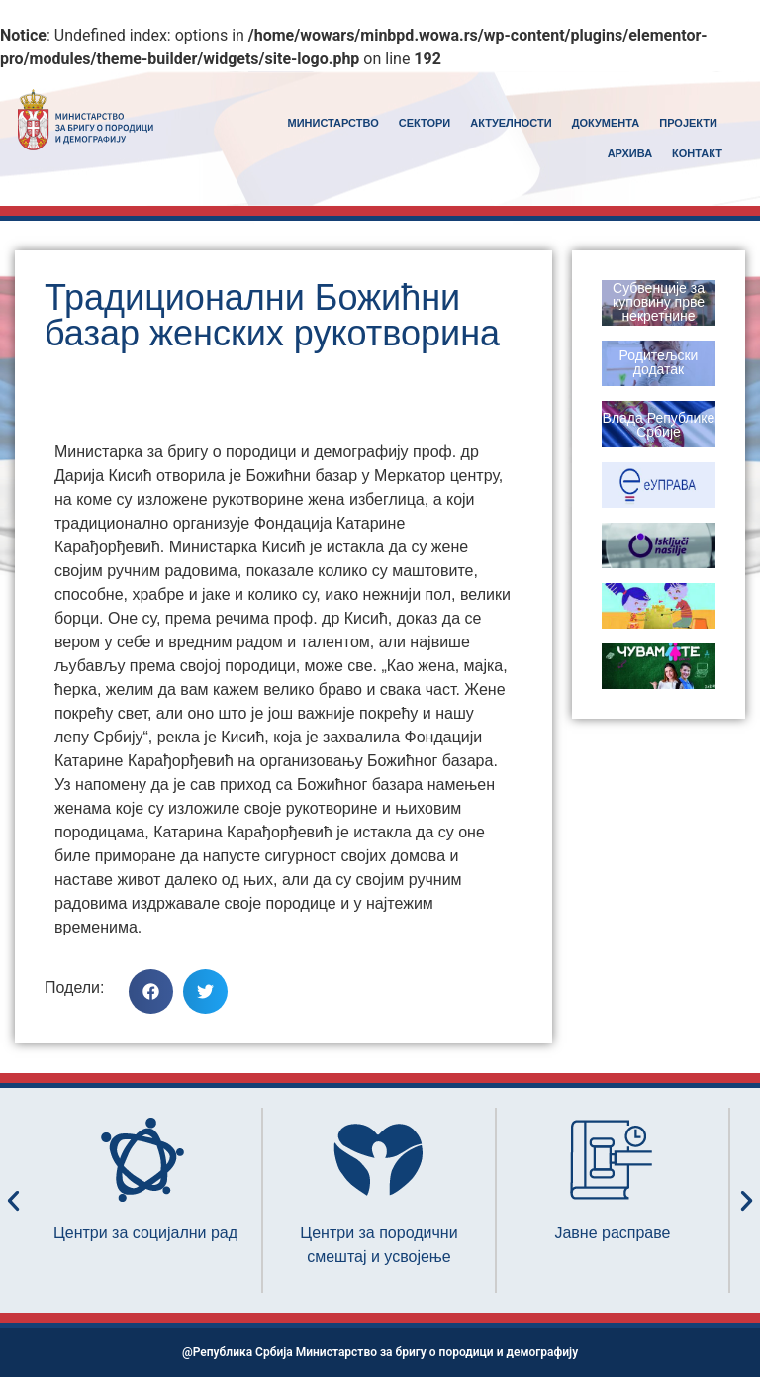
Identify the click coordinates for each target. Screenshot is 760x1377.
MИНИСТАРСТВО (333, 123)
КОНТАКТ (697, 153)
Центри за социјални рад (145, 1233)
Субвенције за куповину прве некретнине (659, 302)
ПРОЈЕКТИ (688, 123)
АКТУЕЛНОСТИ (510, 123)
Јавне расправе (612, 1233)
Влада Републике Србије (659, 425)
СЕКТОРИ (425, 123)
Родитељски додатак (659, 362)
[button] (151, 991)
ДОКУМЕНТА (606, 123)
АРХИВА (630, 153)
